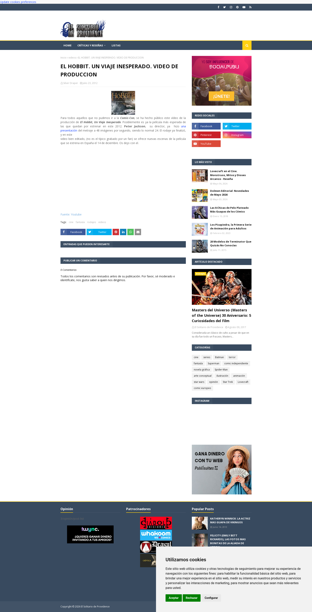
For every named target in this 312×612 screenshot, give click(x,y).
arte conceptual (203, 375)
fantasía (80, 222)
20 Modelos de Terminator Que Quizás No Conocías (230, 243)
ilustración (222, 375)
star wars (199, 382)
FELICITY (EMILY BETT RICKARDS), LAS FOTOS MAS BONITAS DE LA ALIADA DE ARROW (228, 541)
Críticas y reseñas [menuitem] (90, 45)
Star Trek (228, 382)
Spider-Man (221, 369)
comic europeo (202, 388)
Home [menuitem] (67, 45)
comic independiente (236, 363)
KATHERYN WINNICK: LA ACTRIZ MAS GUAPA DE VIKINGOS (230, 520)
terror (232, 357)
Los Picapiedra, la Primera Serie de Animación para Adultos (231, 226)
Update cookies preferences (18, 2)
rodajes (91, 222)
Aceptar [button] (174, 597)
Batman (219, 357)
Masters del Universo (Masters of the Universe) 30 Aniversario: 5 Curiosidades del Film (221, 315)
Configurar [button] (211, 597)
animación (239, 375)
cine (71, 222)
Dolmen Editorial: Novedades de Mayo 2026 (229, 193)
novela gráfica (202, 369)
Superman (213, 363)
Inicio (63, 57)
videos (72, 57)
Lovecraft (243, 382)
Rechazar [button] (192, 597)
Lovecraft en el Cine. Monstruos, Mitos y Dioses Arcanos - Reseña (228, 175)
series (206, 357)
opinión (213, 382)
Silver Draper (70, 83)
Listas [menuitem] (116, 45)
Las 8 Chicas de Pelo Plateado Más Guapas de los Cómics (229, 209)
